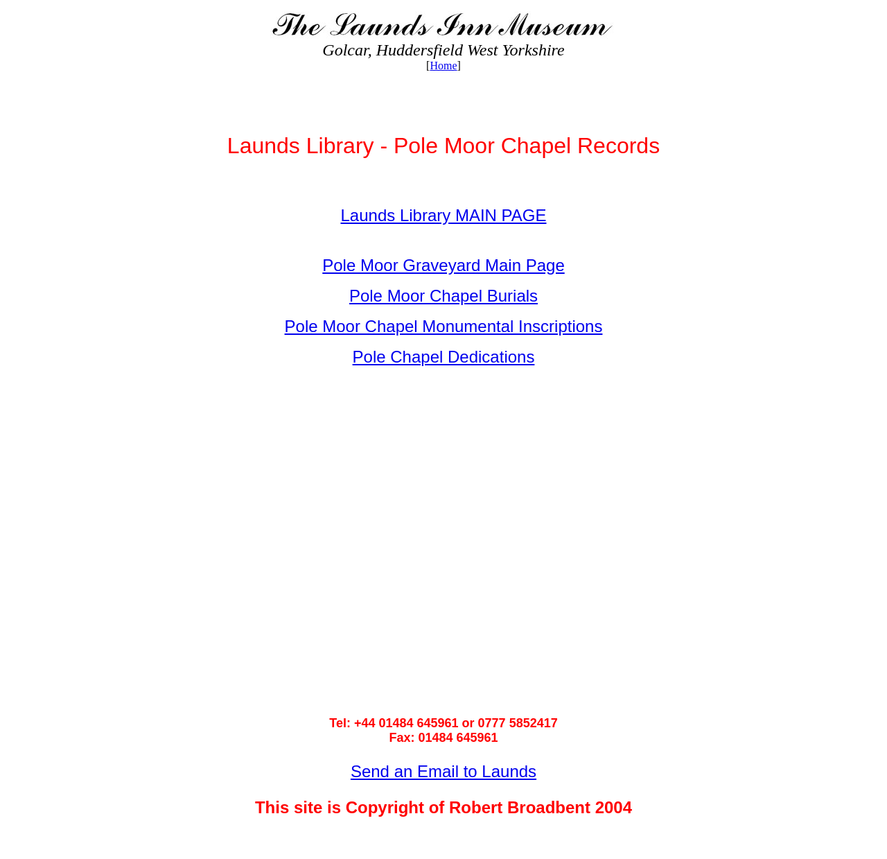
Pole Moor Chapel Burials (443, 295)
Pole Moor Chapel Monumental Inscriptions (444, 326)
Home (443, 65)
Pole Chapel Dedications (444, 356)
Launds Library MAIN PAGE (443, 215)
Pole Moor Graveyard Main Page (443, 265)
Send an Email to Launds (443, 771)
